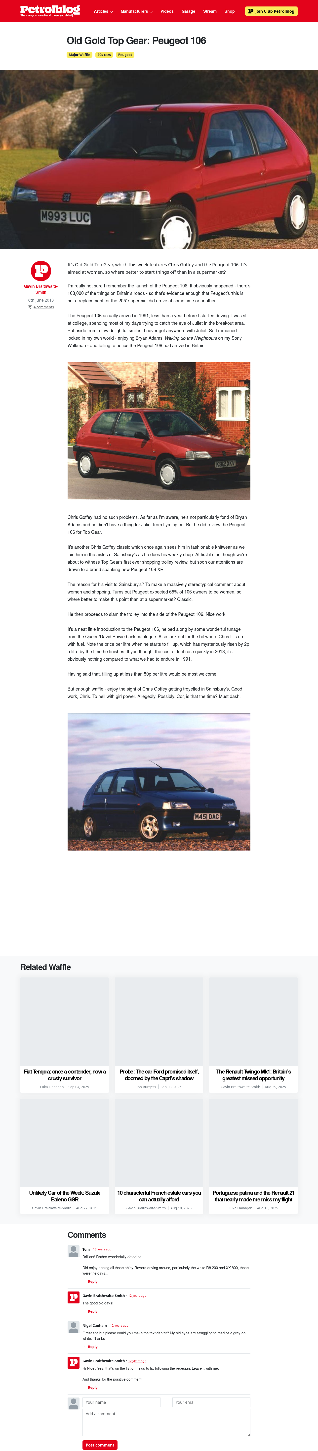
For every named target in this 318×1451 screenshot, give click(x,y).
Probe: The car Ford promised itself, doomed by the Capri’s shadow (159, 1036)
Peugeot (125, 55)
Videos (167, 11)
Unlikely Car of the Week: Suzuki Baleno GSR (64, 1118)
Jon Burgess (146, 1048)
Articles (103, 11)
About (72, 1428)
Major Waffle (79, 55)
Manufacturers (137, 11)
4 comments (41, 307)
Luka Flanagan (52, 1048)
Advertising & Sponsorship (130, 1428)
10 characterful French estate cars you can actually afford (159, 1118)
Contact (244, 1428)
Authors (92, 1428)
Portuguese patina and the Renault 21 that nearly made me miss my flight (253, 1118)
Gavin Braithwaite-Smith (41, 289)
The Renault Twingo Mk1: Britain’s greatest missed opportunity (253, 1036)
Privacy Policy (217, 1428)
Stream (210, 11)
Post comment (100, 1367)
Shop (230, 11)
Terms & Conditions (179, 1428)
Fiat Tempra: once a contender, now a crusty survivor (65, 1036)
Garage (188, 11)
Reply (93, 1204)
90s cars (104, 55)
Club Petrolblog (271, 11)
